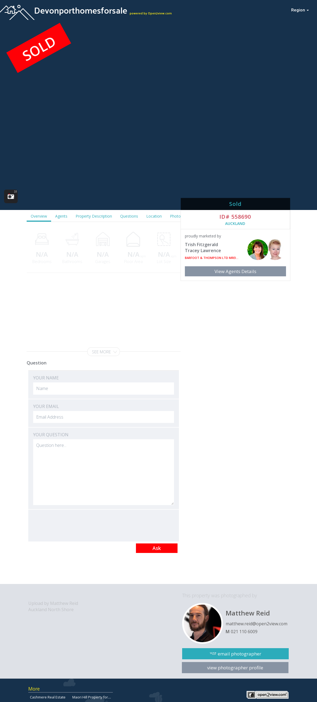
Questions (129, 216)
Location (154, 216)
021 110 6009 (244, 632)
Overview (39, 216)
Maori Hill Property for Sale (94, 697)
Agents (61, 216)
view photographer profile (235, 667)
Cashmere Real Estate (48, 697)
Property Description (94, 216)
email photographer (239, 654)
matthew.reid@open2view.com (256, 624)
